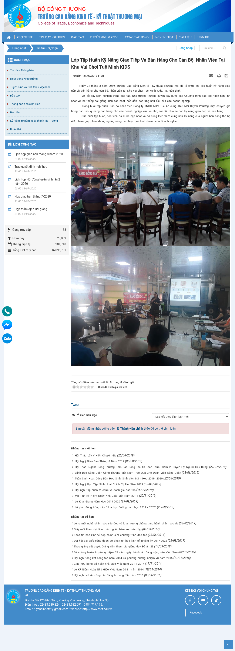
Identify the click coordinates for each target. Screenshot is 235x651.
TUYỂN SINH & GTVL (104, 37)
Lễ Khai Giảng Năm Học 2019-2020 (97, 501)
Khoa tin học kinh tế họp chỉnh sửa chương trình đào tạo (110, 535)
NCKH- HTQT (164, 37)
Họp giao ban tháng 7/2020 (33, 196)
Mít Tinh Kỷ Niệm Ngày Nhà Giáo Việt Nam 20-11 (106, 495)
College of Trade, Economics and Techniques (76, 23)
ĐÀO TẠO (77, 37)
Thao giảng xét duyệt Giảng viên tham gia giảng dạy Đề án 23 (114, 546)
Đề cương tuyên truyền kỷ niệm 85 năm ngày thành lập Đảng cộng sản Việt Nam (126, 552)
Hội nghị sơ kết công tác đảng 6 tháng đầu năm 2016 (108, 575)
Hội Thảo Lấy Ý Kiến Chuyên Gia (96, 455)
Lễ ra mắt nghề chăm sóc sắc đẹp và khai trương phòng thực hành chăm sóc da (126, 523)
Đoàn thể (15, 129)
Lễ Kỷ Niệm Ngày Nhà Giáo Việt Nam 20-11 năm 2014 (109, 569)
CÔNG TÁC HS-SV (137, 37)
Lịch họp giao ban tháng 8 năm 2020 (39, 154)
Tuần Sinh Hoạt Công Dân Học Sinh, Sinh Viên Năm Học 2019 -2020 (119, 478)
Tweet (75, 404)
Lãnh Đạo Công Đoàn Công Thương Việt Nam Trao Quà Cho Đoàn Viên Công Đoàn (128, 472)
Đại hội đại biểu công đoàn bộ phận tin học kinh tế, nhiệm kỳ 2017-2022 (120, 540)
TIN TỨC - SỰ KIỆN (52, 37)
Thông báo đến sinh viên (25, 103)
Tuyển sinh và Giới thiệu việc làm (30, 87)
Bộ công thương (62, 9)
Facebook (196, 612)
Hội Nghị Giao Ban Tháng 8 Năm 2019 (99, 461)
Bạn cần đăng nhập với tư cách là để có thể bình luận (126, 428)
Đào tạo (15, 95)
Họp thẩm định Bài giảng (31, 209)
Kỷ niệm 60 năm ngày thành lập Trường (34, 120)
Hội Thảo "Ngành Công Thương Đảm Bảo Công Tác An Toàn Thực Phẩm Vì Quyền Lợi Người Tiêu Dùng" (141, 467)
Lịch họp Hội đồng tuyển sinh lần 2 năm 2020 (37, 181)
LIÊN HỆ (203, 37)
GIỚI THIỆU (25, 37)
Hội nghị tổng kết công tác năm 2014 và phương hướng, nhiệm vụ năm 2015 (123, 558)
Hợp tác (15, 112)
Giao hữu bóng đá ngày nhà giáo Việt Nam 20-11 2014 (109, 563)
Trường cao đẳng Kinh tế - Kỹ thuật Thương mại (90, 17)
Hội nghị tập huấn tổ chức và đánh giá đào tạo (105, 490)
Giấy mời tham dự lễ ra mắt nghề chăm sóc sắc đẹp (107, 529)
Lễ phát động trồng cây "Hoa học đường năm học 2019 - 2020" (115, 507)
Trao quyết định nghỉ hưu (31, 166)
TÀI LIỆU (185, 37)
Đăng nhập (185, 48)
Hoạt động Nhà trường (24, 78)
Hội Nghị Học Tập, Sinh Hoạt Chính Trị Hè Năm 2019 (109, 484)
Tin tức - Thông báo (22, 70)
